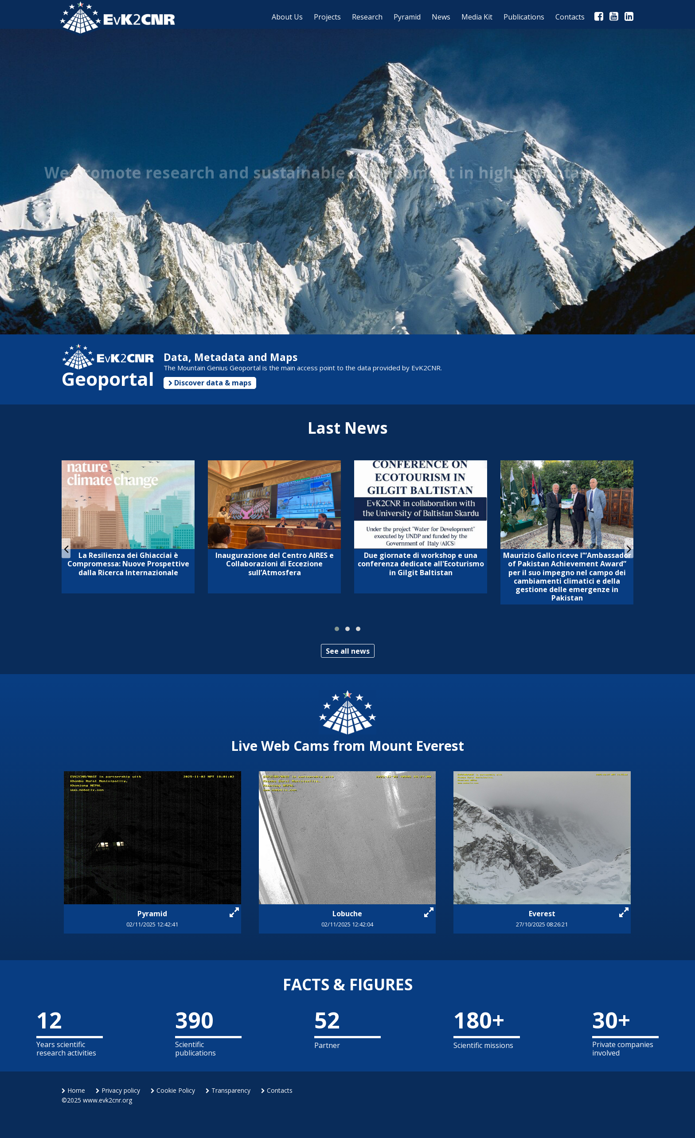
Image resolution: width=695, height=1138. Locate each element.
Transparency (228, 1090)
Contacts (277, 1090)
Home (73, 1090)
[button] (337, 628)
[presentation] (66, 548)
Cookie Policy (173, 1090)
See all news (348, 651)
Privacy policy (118, 1090)
